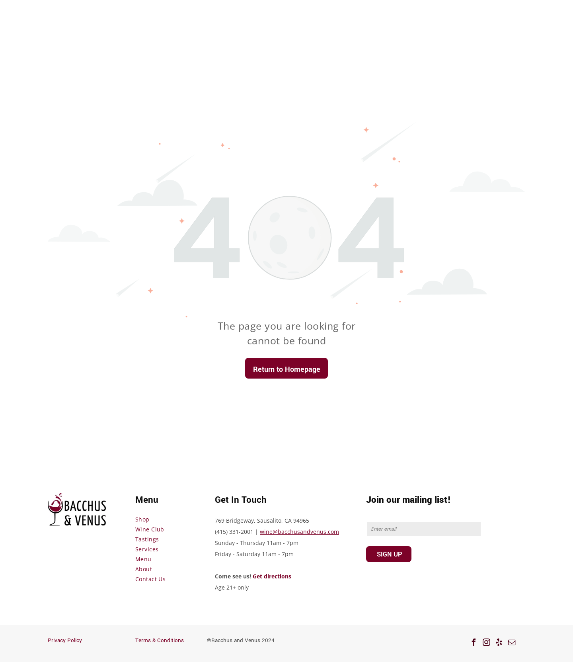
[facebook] (473, 643)
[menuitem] (167, 519)
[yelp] (499, 643)
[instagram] (486, 643)
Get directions (272, 576)
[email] (511, 643)
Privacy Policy (65, 640)
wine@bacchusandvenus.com (299, 531)
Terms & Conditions (159, 640)
